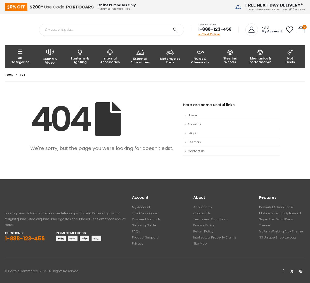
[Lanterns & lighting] (80, 56)
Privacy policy (204, 225)
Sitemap (194, 142)
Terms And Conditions (210, 219)
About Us (194, 124)
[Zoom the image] (18, 198)
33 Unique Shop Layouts (277, 237)
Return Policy (203, 231)
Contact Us (196, 151)
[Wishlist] (290, 29)
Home (192, 115)
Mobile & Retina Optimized (280, 213)
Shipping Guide (144, 225)
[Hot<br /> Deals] (290, 56)
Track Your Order (145, 213)
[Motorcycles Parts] (170, 56)
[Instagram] (301, 271)
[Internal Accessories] (110, 56)
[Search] (175, 30)
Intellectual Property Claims (214, 237)
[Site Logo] (18, 30)
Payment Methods (146, 219)
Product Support (145, 237)
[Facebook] (283, 271)
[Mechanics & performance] (260, 56)
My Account (141, 207)
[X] (292, 271)
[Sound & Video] (50, 56)
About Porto (202, 207)
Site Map (200, 243)
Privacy (137, 243)
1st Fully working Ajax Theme (281, 231)
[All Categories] (20, 56)
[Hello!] (263, 29)
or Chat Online (209, 34)
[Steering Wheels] (230, 56)
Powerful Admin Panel (276, 207)
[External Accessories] (140, 56)
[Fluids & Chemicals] (200, 56)
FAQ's (192, 133)
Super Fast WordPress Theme (276, 222)
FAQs (136, 231)
